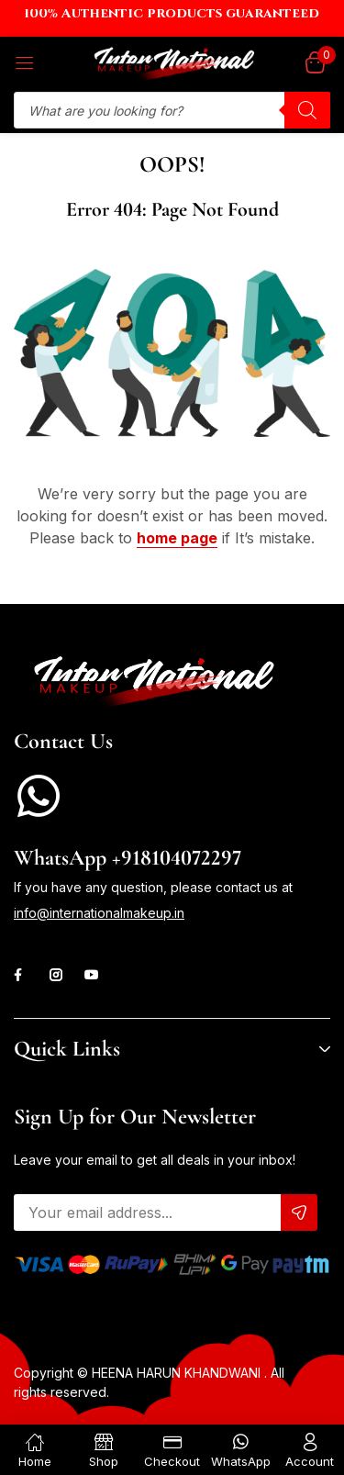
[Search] (307, 110)
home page (177, 538)
